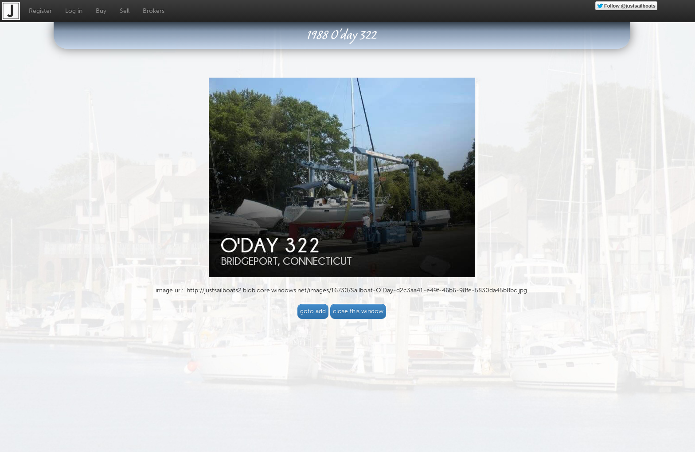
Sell (124, 11)
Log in (73, 11)
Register (40, 11)
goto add (313, 311)
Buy (101, 11)
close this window (358, 311)
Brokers (153, 11)
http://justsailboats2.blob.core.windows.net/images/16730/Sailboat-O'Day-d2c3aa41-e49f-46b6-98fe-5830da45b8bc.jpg (357, 290)
